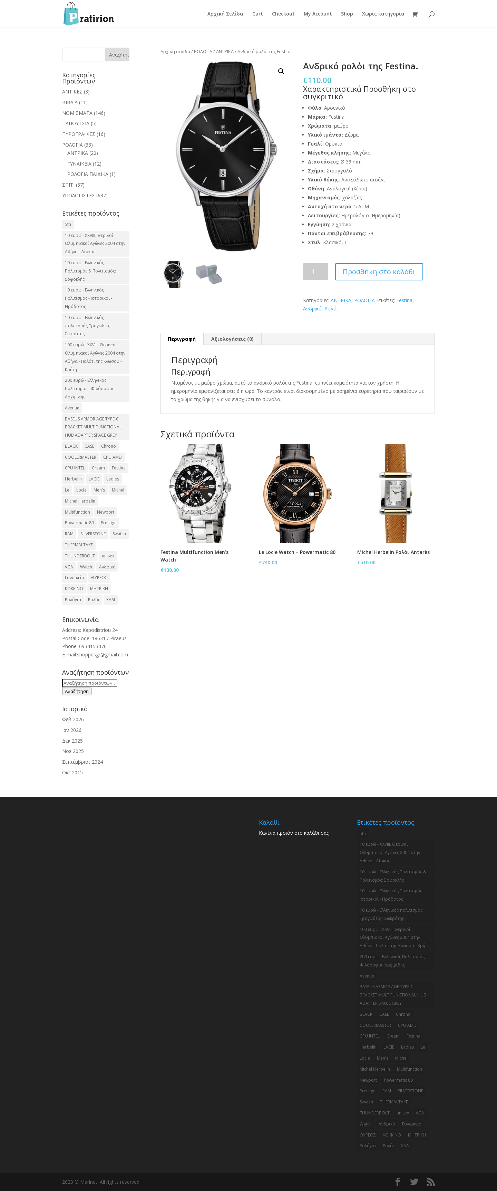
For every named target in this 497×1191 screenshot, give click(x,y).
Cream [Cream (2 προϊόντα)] (98, 468)
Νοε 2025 (73, 751)
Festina (404, 300)
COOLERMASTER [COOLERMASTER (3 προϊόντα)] (80, 457)
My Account (318, 14)
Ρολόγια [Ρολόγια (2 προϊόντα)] (73, 600)
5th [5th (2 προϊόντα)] (68, 224)
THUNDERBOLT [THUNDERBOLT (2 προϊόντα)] (80, 556)
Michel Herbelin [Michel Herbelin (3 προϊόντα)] (80, 501)
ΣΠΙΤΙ (68, 184)
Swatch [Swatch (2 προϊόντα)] (119, 534)
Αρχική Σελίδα (225, 14)
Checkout (283, 14)
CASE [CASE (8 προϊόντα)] (89, 446)
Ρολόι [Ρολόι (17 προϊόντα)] (93, 600)
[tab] (182, 339)
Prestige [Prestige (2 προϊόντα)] (109, 523)
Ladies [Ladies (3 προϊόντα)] (112, 479)
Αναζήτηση (77, 691)
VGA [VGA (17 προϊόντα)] (69, 567)
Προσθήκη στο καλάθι (379, 271)
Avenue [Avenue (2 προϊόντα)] (72, 408)
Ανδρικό (312, 308)
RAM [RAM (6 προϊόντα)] (69, 534)
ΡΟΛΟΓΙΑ (203, 51)
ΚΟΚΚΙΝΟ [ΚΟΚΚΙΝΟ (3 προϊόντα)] (74, 589)
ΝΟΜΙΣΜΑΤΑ (77, 113)
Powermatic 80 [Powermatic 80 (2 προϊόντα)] (79, 523)
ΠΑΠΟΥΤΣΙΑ (75, 123)
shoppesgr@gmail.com (102, 654)
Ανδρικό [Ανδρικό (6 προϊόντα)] (107, 567)
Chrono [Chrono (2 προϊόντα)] (108, 446)
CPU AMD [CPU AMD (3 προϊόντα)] (112, 457)
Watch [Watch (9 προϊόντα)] (86, 567)
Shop (347, 14)
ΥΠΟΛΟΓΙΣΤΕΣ (78, 195)
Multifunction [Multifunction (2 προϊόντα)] (77, 512)
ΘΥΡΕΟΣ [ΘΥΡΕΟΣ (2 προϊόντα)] (99, 577)
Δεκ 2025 (72, 740)
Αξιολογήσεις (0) (232, 339)
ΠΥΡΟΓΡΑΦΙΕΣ (78, 134)
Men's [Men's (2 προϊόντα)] (99, 490)
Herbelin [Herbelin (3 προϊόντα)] (73, 479)
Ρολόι (331, 308)
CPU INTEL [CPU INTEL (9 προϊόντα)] (75, 468)
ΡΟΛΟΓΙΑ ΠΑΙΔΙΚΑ (87, 174)
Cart (257, 14)
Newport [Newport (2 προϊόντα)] (105, 512)
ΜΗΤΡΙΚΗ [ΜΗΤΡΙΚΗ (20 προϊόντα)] (99, 589)
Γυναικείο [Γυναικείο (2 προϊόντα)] (74, 577)
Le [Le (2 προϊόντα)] (67, 490)
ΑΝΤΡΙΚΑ (225, 51)
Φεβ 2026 (73, 719)
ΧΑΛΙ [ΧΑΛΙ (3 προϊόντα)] (110, 600)
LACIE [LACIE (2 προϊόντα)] (94, 479)
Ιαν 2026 (71, 730)
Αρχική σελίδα (175, 51)
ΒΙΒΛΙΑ (70, 102)
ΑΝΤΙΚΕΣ (72, 91)
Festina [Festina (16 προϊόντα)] (119, 468)
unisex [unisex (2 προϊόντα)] (108, 556)
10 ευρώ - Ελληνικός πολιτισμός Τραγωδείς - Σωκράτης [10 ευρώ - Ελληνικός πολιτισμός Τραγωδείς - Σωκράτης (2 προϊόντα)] (89, 326)
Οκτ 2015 (72, 772)
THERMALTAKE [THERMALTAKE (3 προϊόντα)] (79, 545)
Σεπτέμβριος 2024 (82, 761)
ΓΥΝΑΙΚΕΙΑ (79, 163)
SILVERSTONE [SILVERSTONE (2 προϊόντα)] (93, 534)
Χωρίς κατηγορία (383, 14)
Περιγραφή (182, 339)
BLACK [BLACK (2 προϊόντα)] (71, 446)
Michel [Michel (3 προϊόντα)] (118, 490)
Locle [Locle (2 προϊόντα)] (81, 490)
